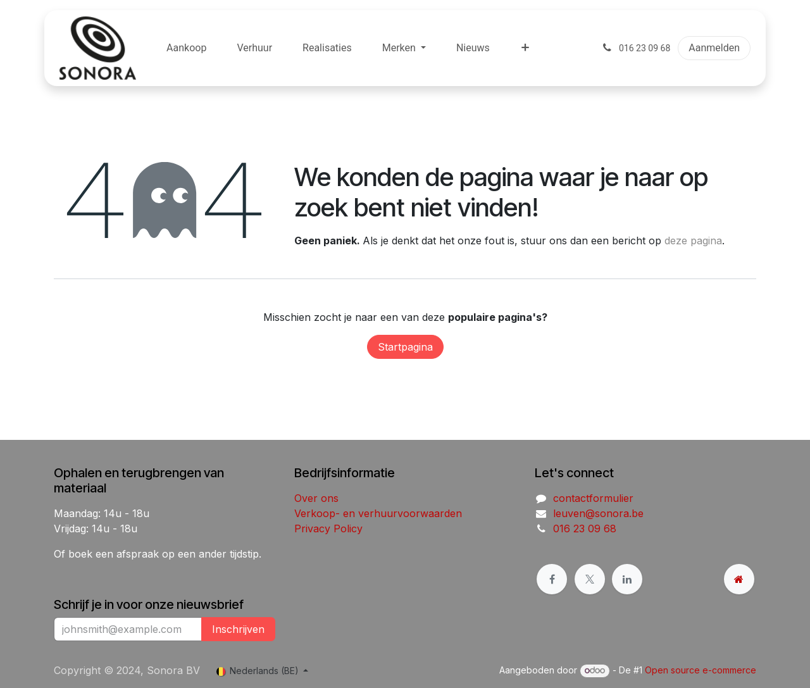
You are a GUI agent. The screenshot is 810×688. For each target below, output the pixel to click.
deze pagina (693, 240)
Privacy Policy (328, 528)
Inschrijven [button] (238, 629)
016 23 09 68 (584, 528)
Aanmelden (714, 48)
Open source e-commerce (700, 670)
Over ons (316, 498)
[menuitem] (186, 48)
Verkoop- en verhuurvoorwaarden (378, 513)
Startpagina (405, 347)
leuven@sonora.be (598, 513)
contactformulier (593, 498)
